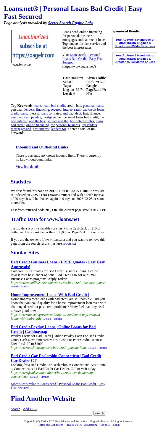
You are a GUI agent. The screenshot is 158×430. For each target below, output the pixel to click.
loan (47, 105)
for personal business (65, 125)
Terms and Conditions (50, 424)
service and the (57, 121)
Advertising (90, 424)
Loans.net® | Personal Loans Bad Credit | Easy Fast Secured (82, 58)
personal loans (93, 105)
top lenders (89, 125)
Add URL (30, 409)
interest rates (72, 109)
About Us (105, 424)
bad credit (58, 105)
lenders (29, 109)
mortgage (49, 117)
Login (116, 424)
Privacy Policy (74, 424)
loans (38, 105)
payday (36, 117)
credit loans (19, 113)
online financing (37, 125)
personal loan (20, 117)
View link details (27, 167)
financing (42, 109)
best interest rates (82, 121)
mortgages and (21, 129)
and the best (37, 121)
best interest (41, 129)
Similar (25, 286)
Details (15, 286)
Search (15, 409)
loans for (46, 113)
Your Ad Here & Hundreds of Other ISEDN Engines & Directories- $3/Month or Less (135, 43)
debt (78, 113)
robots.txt (69, 243)
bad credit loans (93, 109)
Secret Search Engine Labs (70, 23)
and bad (68, 113)
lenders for (58, 129)
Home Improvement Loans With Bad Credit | (50, 294)
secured (56, 109)
